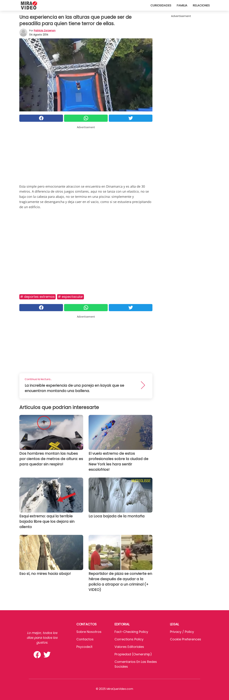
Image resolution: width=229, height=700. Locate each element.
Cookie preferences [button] (185, 639)
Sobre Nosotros (88, 631)
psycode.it (84, 646)
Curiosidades (160, 5)
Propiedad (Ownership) (133, 654)
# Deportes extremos (37, 296)
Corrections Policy (128, 639)
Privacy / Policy (182, 631)
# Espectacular (70, 296)
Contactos (85, 639)
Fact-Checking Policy (131, 631)
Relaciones (201, 5)
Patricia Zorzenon (44, 30)
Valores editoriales (129, 646)
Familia (182, 5)
